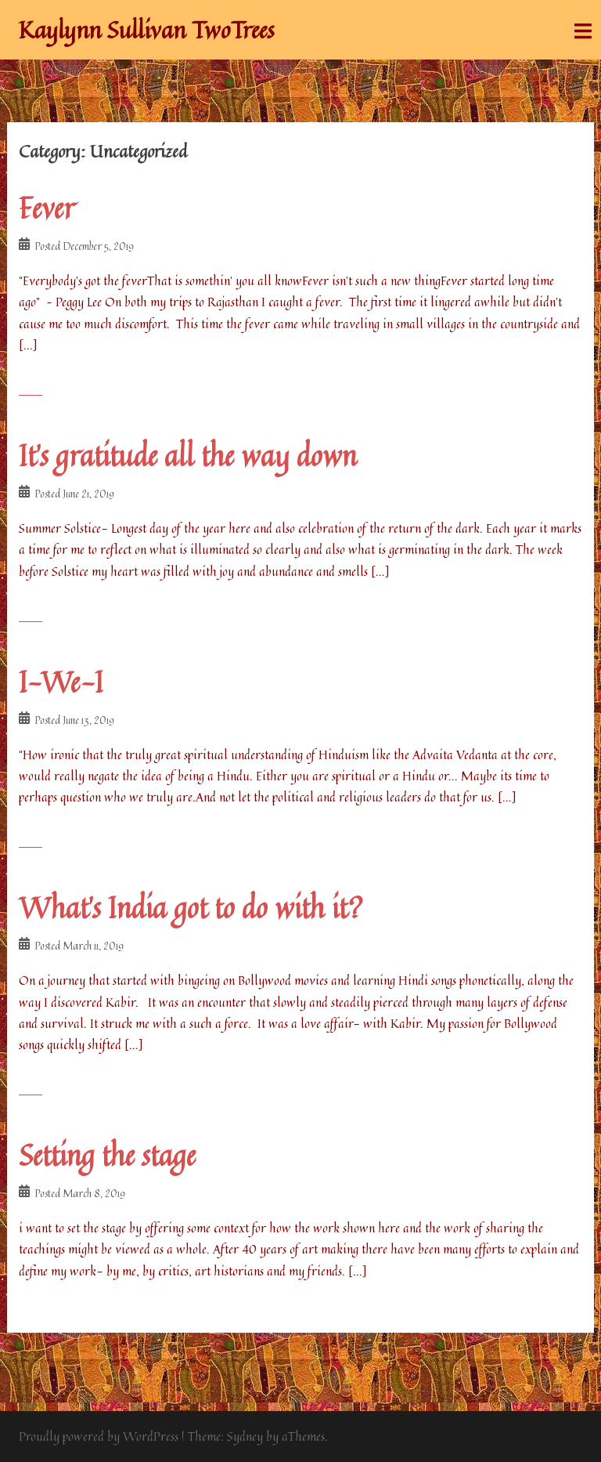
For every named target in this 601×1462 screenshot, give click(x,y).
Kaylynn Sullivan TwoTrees (147, 30)
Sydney (245, 1436)
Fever (46, 208)
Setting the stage (107, 1155)
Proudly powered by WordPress (98, 1436)
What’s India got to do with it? (191, 907)
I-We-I (61, 682)
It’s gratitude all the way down (188, 455)
